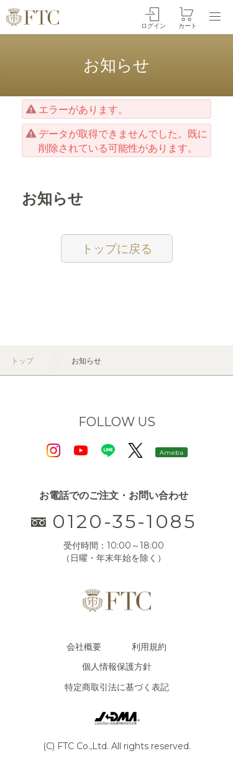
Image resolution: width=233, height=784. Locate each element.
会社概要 (83, 646)
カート (187, 26)
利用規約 (149, 646)
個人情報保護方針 (117, 666)
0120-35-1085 (113, 521)
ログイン (153, 26)
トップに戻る (116, 248)
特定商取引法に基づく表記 (117, 687)
